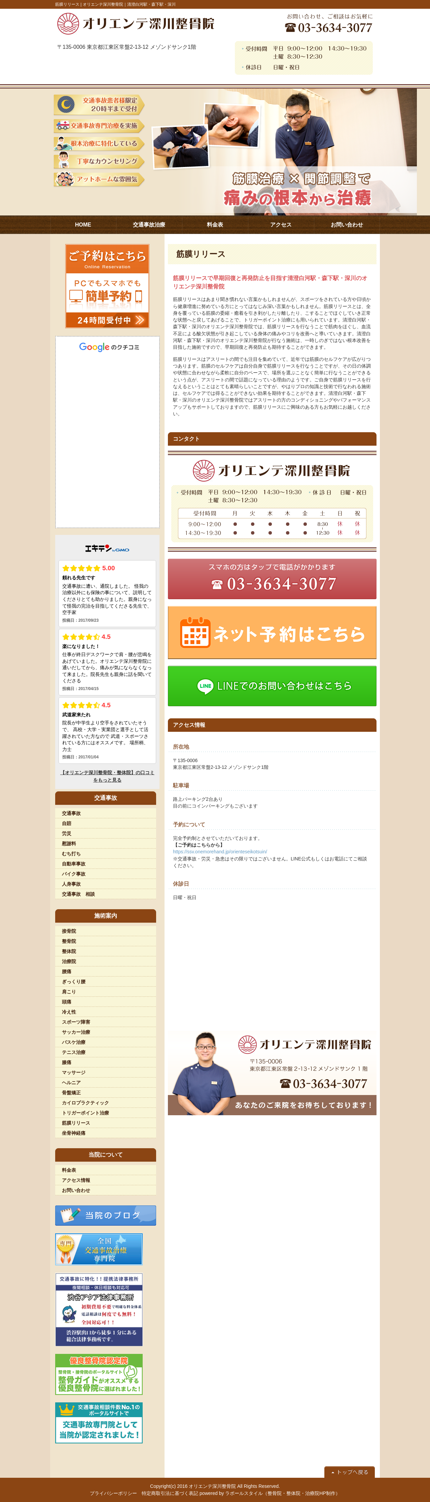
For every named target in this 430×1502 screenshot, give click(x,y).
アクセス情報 (76, 1180)
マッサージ (73, 1072)
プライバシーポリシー (113, 1493)
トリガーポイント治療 (85, 1113)
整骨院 (69, 941)
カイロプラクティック (85, 1102)
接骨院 (69, 931)
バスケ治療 (73, 1042)
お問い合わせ (76, 1190)
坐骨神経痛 (73, 1133)
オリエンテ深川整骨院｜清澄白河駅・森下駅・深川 (129, 4)
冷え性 (69, 1012)
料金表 (69, 1170)
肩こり (69, 991)
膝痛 (66, 1062)
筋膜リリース (76, 1123)
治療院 (69, 961)
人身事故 (71, 884)
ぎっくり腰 (73, 981)
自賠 (66, 823)
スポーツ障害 (76, 1022)
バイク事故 (73, 874)
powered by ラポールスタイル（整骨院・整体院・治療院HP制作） (270, 1493)
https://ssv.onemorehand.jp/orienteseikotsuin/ (220, 851)
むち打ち (71, 853)
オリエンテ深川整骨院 (212, 1486)
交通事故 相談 (78, 894)
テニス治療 (73, 1052)
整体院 (69, 951)
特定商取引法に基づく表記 (170, 1493)
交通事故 (71, 813)
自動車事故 (73, 863)
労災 (66, 833)
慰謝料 (69, 843)
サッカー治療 (76, 1032)
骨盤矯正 (71, 1092)
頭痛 (66, 1001)
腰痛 (66, 971)
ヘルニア (71, 1082)
